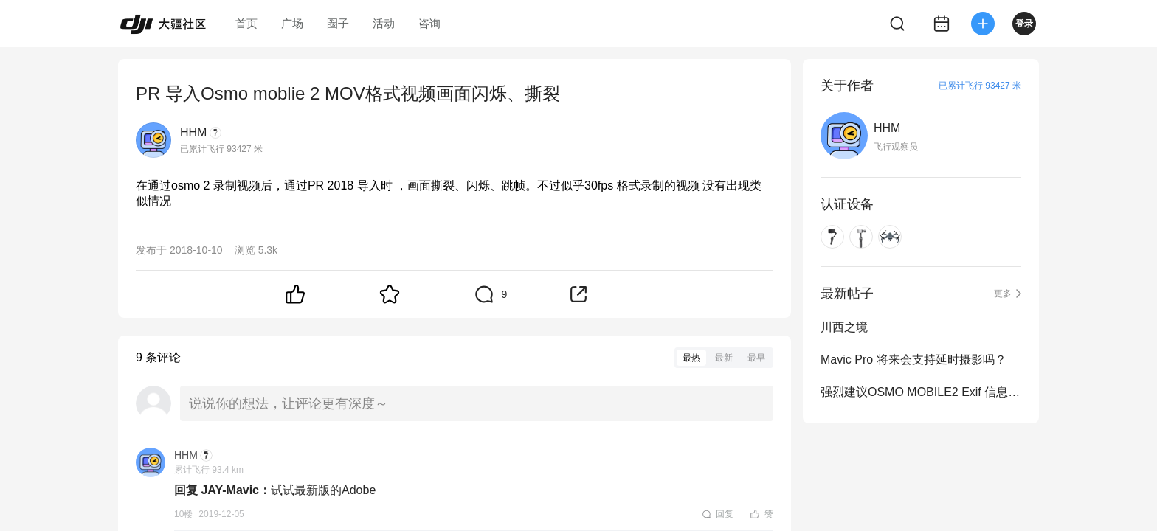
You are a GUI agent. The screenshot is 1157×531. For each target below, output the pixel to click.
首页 (246, 23)
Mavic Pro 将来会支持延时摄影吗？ (913, 359)
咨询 (429, 23)
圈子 (338, 23)
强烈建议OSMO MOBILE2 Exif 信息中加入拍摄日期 (921, 392)
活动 (384, 23)
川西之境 (844, 327)
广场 (292, 23)
